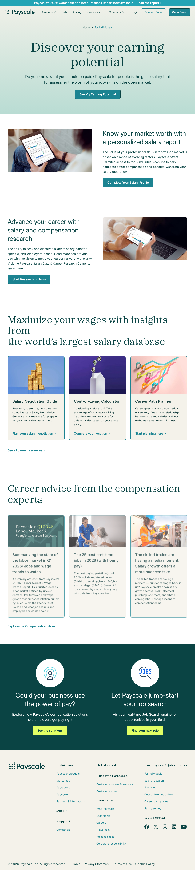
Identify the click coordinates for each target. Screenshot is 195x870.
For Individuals (103, 27)
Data (65, 12)
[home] (20, 12)
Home (86, 27)
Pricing (77, 12)
